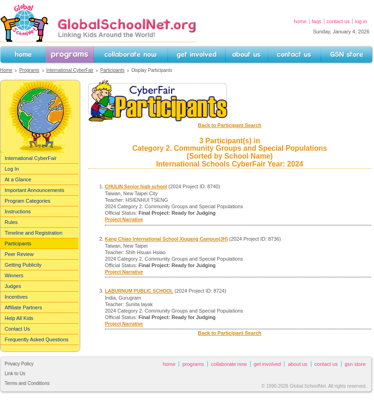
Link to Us (15, 373)
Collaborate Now (112, 64)
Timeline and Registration (33, 233)
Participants (112, 70)
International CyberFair (70, 70)
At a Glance (18, 179)
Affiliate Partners (23, 307)
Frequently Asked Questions (37, 339)
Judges (13, 286)
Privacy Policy (19, 363)
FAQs (317, 21)
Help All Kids (19, 318)
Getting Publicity (23, 265)
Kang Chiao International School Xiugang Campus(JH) (166, 239)
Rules (11, 222)
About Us (236, 64)
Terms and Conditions (27, 383)
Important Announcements (34, 190)
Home (300, 21)
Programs (56, 64)
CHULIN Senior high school (136, 186)
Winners (14, 275)
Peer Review (19, 254)
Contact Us (338, 21)
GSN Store (332, 64)
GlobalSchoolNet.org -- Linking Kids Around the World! (98, 22)
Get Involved (182, 64)
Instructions (18, 211)
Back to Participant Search (230, 125)
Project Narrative (124, 219)
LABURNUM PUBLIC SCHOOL (139, 291)
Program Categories (27, 201)
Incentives (16, 297)
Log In (361, 21)
